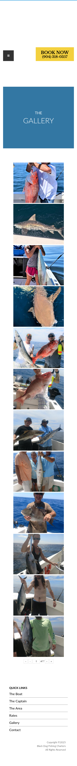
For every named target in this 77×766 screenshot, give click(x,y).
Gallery (14, 722)
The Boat (15, 694)
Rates (13, 715)
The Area (15, 708)
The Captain (18, 701)
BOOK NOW (55, 54)
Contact (15, 730)
